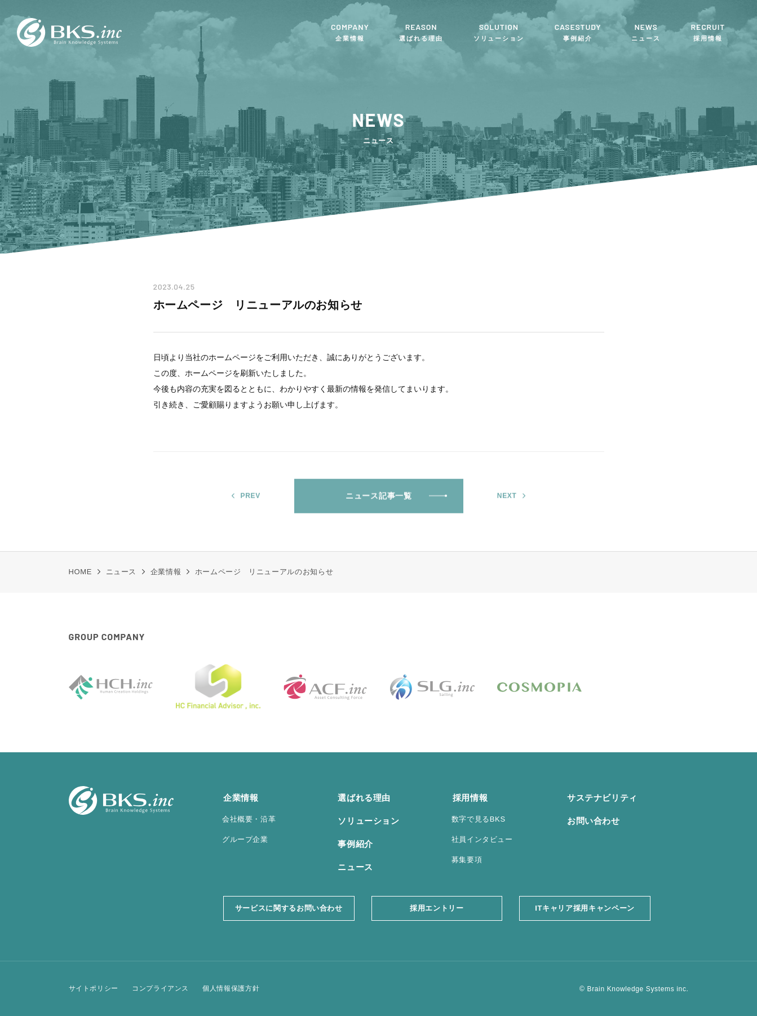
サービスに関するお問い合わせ (289, 908)
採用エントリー (437, 908)
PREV (250, 503)
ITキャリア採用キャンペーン (585, 908)
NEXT (507, 503)
